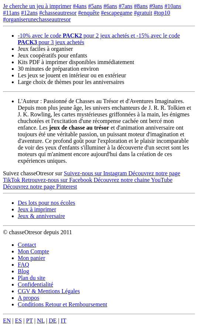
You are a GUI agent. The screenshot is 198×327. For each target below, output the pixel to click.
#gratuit (143, 13)
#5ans (95, 6)
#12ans (29, 13)
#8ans (141, 6)
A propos (28, 298)
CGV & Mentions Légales (49, 291)
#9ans (156, 6)
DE (53, 320)
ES (18, 320)
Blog (23, 271)
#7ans (125, 6)
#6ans (110, 6)
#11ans (11, 13)
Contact (27, 245)
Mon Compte (33, 251)
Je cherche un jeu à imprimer (37, 6)
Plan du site (31, 278)
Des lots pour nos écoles (46, 203)
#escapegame (116, 13)
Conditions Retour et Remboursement (62, 304)
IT (63, 320)
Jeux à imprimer (37, 209)
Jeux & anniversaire (41, 216)
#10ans (172, 6)
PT (29, 320)
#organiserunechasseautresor (37, 19)
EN (7, 320)
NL (41, 320)
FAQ (23, 264)
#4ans (79, 6)
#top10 (162, 13)
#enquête (88, 13)
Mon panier (31, 258)
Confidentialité (35, 284)
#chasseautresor (57, 13)
